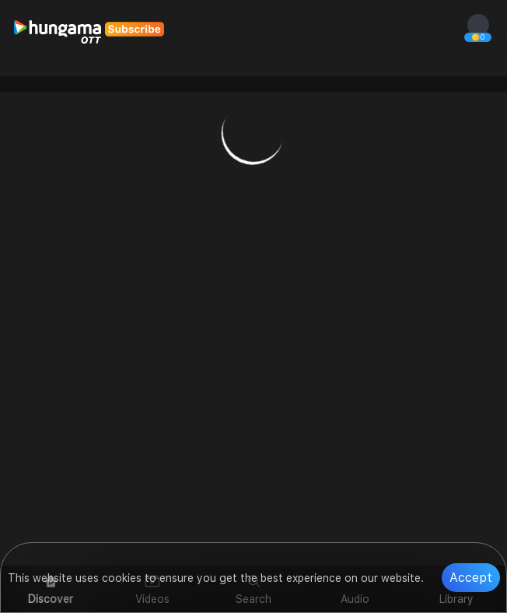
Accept (470, 577)
